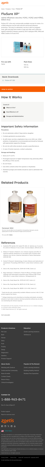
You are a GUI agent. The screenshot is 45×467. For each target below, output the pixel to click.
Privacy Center (4, 457)
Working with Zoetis (7, 367)
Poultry (3, 346)
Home (2, 9)
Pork (13, 9)
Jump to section (23, 89)
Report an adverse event (8, 414)
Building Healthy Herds (31, 370)
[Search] (42, 2)
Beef (2, 334)
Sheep (3, 349)
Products (8, 9)
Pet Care (4, 332)
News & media (5, 373)
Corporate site (33, 457)
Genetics (3, 355)
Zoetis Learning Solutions (31, 332)
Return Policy (5, 379)
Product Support (6, 358)
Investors (26, 457)
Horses (3, 337)
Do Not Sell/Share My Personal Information (11, 460)
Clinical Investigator (7, 382)
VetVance (27, 334)
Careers (20, 457)
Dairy (2, 340)
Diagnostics (4, 352)
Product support (5, 411)
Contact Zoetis (5, 376)
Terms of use (13, 457)
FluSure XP (19, 9)
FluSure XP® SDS (8, 80)
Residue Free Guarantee (31, 373)
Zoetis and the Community (9, 370)
